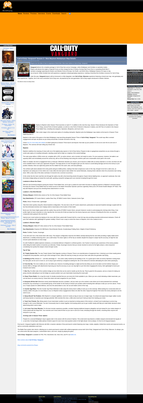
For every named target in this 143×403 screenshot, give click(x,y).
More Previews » (11, 229)
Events (48, 13)
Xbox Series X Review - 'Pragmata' (8, 132)
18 (141, 79)
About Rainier (135, 102)
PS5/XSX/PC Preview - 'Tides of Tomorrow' (8, 226)
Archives (40, 399)
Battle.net (73, 334)
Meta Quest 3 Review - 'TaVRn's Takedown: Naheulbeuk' (7, 121)
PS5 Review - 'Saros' (8, 48)
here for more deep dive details (36, 142)
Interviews (41, 13)
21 (132, 81)
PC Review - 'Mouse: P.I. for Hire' (8, 128)
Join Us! (89, 399)
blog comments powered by (28, 345)
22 (135, 81)
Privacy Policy (91, 400)
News (40, 398)
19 (128, 81)
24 (139, 81)
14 (132, 79)
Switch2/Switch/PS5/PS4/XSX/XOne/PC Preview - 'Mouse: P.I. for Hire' (9, 217)
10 (139, 77)
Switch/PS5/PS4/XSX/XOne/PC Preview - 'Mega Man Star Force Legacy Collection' (8, 222)
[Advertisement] (71, 30)
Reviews (26, 13)
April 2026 (135, 72)
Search (63, 13)
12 (128, 79)
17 (139, 79)
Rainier (20, 60)
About (89, 398)
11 (141, 77)
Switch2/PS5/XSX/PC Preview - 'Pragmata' (8, 214)
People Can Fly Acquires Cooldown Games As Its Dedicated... (65, 402)
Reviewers (41, 400)
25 (141, 81)
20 (130, 81)
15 (135, 79)
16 (137, 79)
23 (137, 81)
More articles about (30, 340)
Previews (33, 13)
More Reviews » (12, 135)
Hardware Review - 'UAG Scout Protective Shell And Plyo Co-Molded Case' (8, 84)
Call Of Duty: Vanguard (135, 86)
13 (130, 79)
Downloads (56, 13)
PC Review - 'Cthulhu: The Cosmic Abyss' (8, 125)
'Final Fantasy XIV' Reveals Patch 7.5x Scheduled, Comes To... (66, 398)
